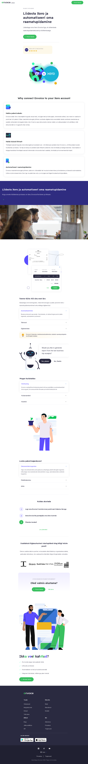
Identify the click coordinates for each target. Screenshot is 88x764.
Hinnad (26, 711)
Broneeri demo (27, 679)
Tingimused (48, 728)
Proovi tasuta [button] (77, 2)
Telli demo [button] (51, 589)
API (24, 728)
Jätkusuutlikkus (28, 725)
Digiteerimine (25, 328)
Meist (46, 704)
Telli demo (26, 714)
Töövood (24, 322)
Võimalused (27, 704)
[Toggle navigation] (85, 2)
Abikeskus (48, 722)
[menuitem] (44, 752)
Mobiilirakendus (26, 480)
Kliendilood (48, 707)
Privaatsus (48, 725)
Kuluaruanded (25, 395)
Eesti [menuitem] (44, 752)
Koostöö (24, 402)
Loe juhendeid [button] (43, 529)
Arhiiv (22, 486)
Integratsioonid (28, 707)
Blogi (25, 722)
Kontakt (47, 711)
